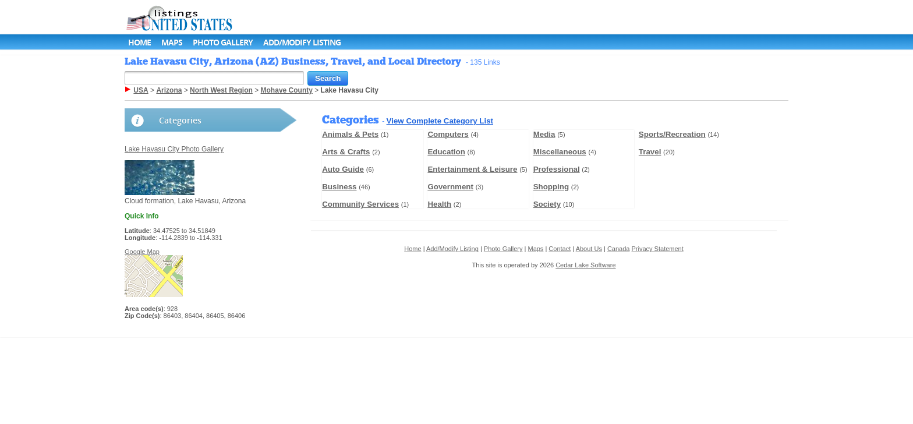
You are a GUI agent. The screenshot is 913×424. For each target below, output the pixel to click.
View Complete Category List (440, 120)
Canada (618, 248)
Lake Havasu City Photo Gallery (174, 149)
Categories (180, 120)
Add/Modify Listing (302, 42)
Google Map (142, 251)
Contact (559, 248)
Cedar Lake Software (585, 265)
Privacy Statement (658, 248)
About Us (589, 248)
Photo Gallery (223, 42)
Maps (171, 42)
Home (139, 42)
